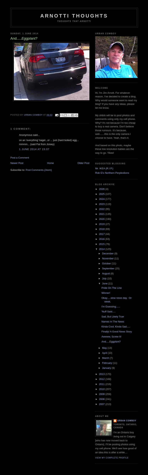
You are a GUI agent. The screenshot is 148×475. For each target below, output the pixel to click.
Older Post (83, 163)
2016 (102, 239)
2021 (102, 214)
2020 (102, 219)
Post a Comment (19, 157)
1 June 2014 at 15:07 (34, 149)
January (107, 367)
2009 (102, 394)
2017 (102, 234)
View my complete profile (112, 458)
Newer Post (16, 163)
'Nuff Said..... (108, 311)
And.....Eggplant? (111, 341)
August (106, 273)
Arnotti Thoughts (74, 16)
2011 (102, 384)
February (107, 362)
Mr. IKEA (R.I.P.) (104, 168)
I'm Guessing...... (110, 306)
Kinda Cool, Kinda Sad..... (115, 326)
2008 (102, 399)
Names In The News (112, 321)
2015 (102, 244)
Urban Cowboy (126, 421)
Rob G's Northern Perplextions (112, 172)
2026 (102, 189)
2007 (102, 404)
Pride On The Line (111, 287)
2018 (102, 229)
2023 (102, 204)
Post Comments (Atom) (39, 170)
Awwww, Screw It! (111, 336)
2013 (102, 374)
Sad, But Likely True (112, 316)
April (105, 352)
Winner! (105, 292)
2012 (102, 379)
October (107, 263)
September (108, 268)
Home (50, 163)
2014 (102, 249)
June (105, 283)
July (104, 278)
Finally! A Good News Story (116, 331)
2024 (102, 199)
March (106, 357)
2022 (102, 209)
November (108, 258)
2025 (102, 194)
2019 (102, 224)
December (108, 253)
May (105, 347)
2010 (102, 389)
